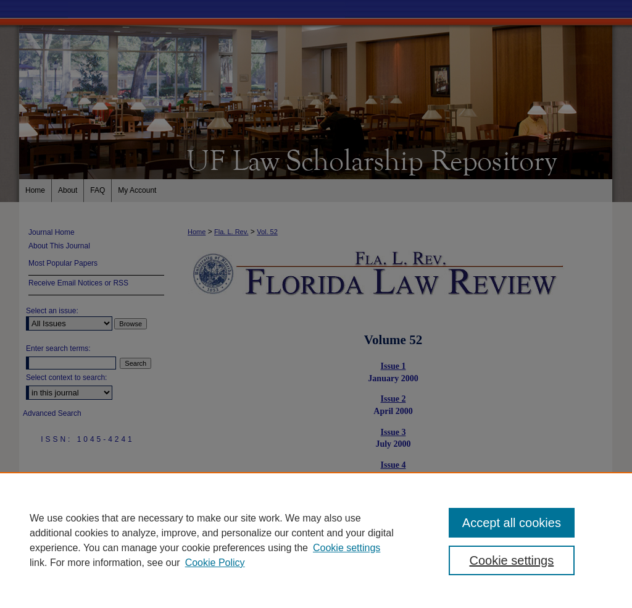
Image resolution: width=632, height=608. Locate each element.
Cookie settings (346, 548)
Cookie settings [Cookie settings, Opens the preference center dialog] (511, 560)
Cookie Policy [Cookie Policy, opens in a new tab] (215, 562)
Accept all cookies (511, 523)
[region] (316, 540)
